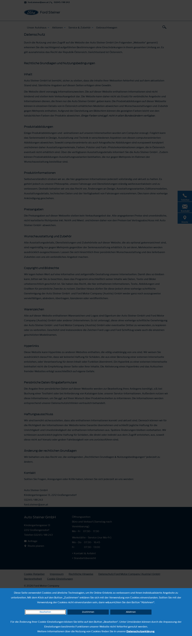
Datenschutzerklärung (140, 631)
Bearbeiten (45, 612)
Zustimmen (88, 612)
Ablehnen (131, 612)
